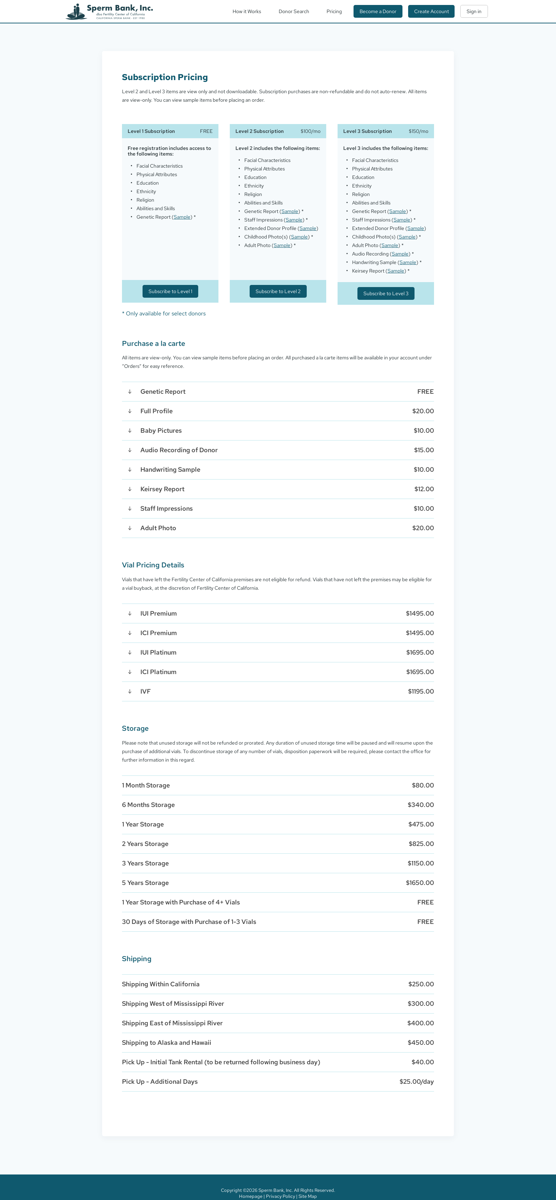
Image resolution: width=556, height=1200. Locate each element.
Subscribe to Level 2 (278, 291)
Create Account (431, 11)
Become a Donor (378, 11)
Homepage (250, 1196)
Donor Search (294, 11)
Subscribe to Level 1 (170, 291)
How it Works (247, 11)
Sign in (474, 11)
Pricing (334, 11)
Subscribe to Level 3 (385, 293)
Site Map (308, 1196)
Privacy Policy (280, 1196)
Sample (182, 217)
